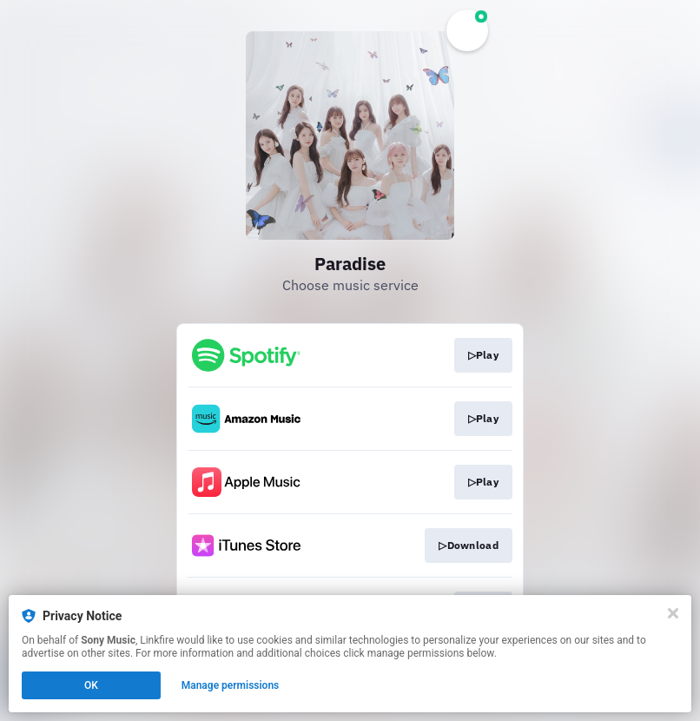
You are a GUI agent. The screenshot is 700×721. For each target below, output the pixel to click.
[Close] (673, 613)
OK (91, 685)
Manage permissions (231, 685)
